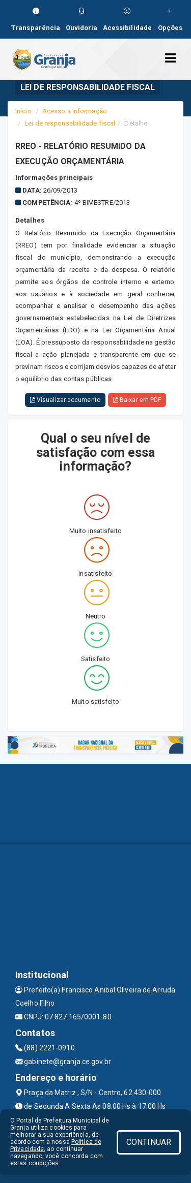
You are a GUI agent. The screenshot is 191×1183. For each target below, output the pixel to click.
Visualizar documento (65, 399)
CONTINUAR (148, 1142)
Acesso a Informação (74, 111)
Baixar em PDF (137, 399)
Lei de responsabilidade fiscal (69, 123)
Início (23, 111)
